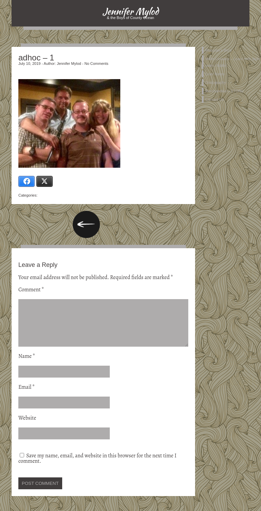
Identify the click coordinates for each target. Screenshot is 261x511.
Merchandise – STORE (224, 91)
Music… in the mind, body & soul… (86, 224)
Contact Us (214, 99)
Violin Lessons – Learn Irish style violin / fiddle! (232, 62)
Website (27, 426)
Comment (31, 289)
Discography (215, 82)
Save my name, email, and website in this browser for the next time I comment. (97, 466)
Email (26, 395)
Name (26, 364)
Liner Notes (214, 74)
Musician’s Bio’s (218, 50)
